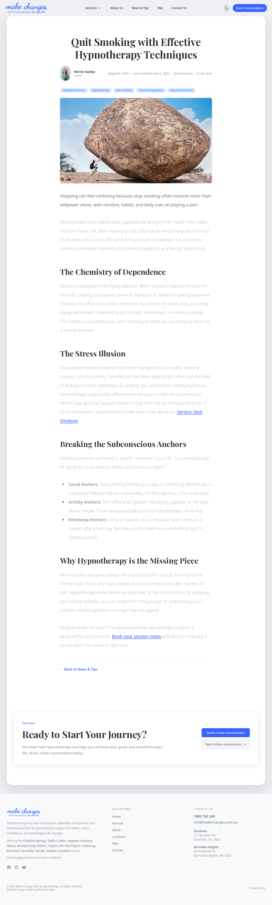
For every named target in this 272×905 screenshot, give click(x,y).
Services (93, 8)
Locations (118, 837)
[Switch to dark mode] (226, 8)
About (116, 830)
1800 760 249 (204, 816)
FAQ (160, 7)
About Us (116, 8)
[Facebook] (9, 867)
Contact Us (179, 7)
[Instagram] (16, 867)
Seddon (51, 851)
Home (116, 816)
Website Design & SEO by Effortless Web (30, 890)
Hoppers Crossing (79, 841)
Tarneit (40, 851)
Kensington (73, 846)
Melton (42, 846)
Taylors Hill (55, 846)
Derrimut (13, 851)
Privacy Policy (257, 888)
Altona (11, 846)
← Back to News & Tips (78, 674)
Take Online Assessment (225, 744)
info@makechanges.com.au (216, 822)
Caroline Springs (34, 841)
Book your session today (136, 639)
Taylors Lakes (56, 841)
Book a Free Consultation (226, 732)
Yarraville (27, 851)
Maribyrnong (26, 846)
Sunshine (64, 851)
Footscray (89, 846)
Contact (117, 850)
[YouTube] (24, 867)
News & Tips (140, 8)
